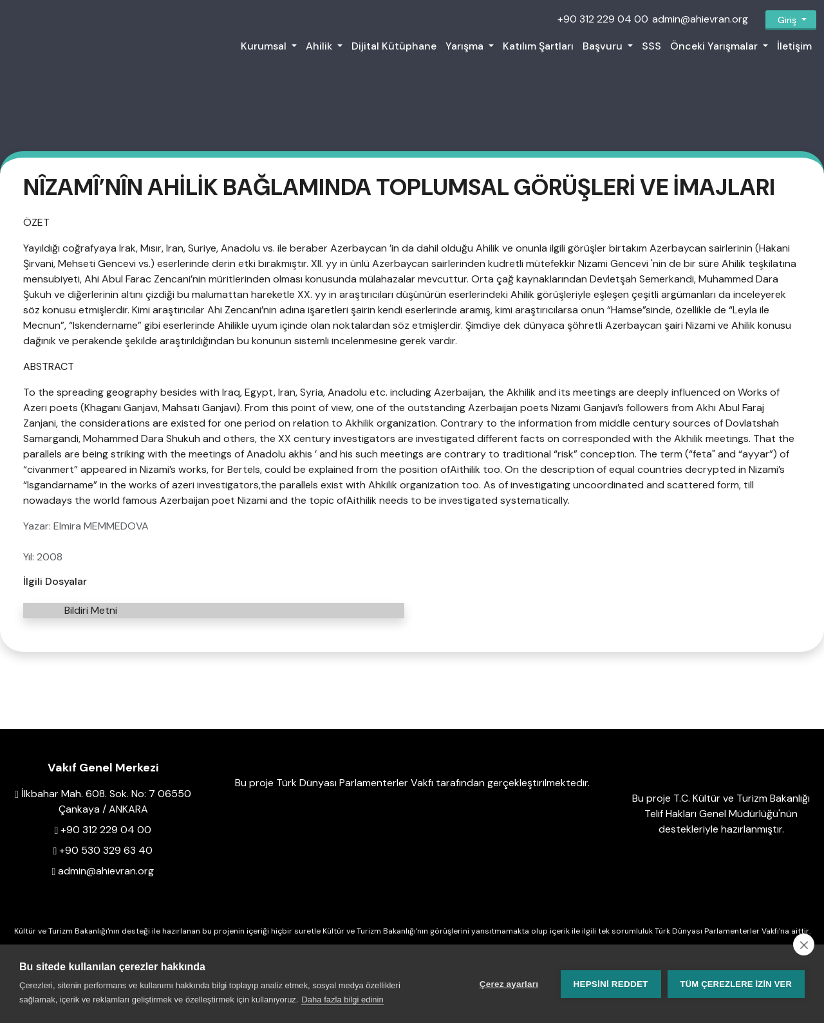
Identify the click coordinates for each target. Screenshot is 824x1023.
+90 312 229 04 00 (602, 19)
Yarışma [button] (465, 46)
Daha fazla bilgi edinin (342, 999)
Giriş (787, 20)
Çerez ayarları (509, 984)
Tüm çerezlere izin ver (736, 984)
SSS (651, 46)
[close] (803, 944)
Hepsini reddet (611, 984)
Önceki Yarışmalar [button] (715, 46)
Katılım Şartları (538, 46)
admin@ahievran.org (700, 19)
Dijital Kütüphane (393, 46)
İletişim (794, 46)
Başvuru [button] (604, 46)
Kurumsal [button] (265, 46)
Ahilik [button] (320, 46)
